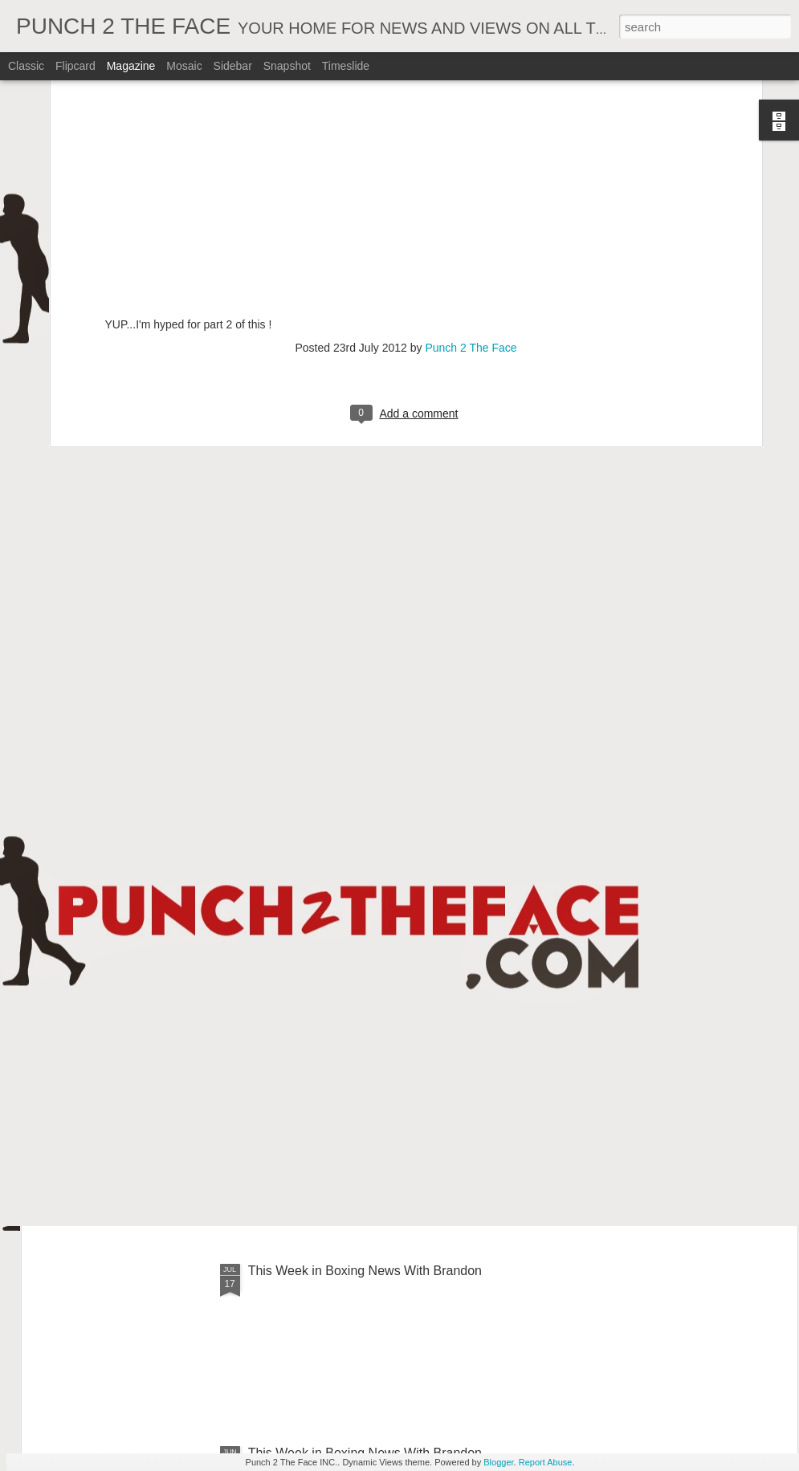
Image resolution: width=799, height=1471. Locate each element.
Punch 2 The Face (470, 150)
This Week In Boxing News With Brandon (365, 906)
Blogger (498, 1462)
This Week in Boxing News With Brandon (365, 1270)
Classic (26, 65)
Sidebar (233, 65)
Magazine (131, 65)
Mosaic (184, 65)
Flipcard (75, 65)
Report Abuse (546, 1462)
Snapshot (287, 65)
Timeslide (345, 65)
